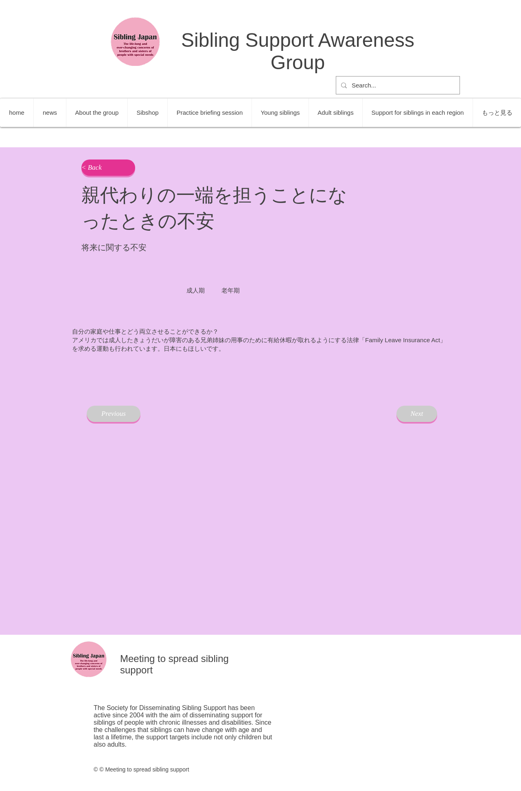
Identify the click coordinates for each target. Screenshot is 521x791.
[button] (108, 168)
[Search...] (397, 85)
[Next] (416, 414)
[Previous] (113, 414)
